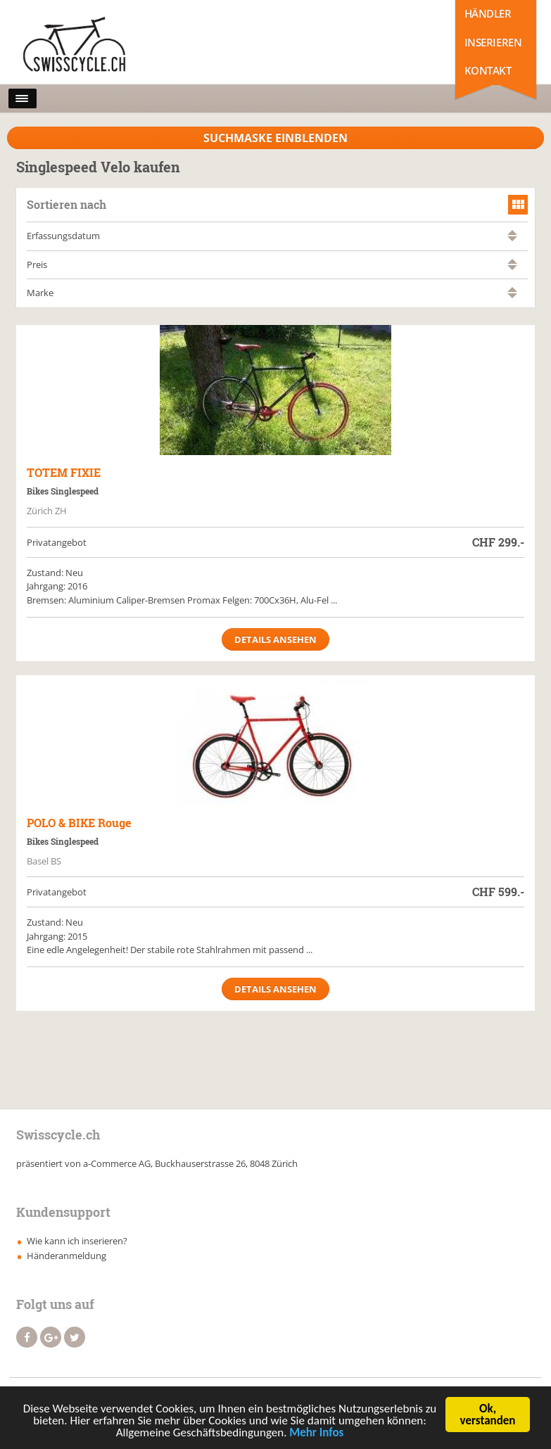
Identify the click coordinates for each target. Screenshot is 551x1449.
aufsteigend (512, 232)
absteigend (512, 238)
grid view (518, 205)
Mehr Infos (316, 1433)
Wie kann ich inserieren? (77, 1240)
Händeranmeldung (66, 1255)
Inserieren (493, 42)
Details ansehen (275, 639)
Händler (488, 13)
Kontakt (488, 70)
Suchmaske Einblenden (275, 138)
